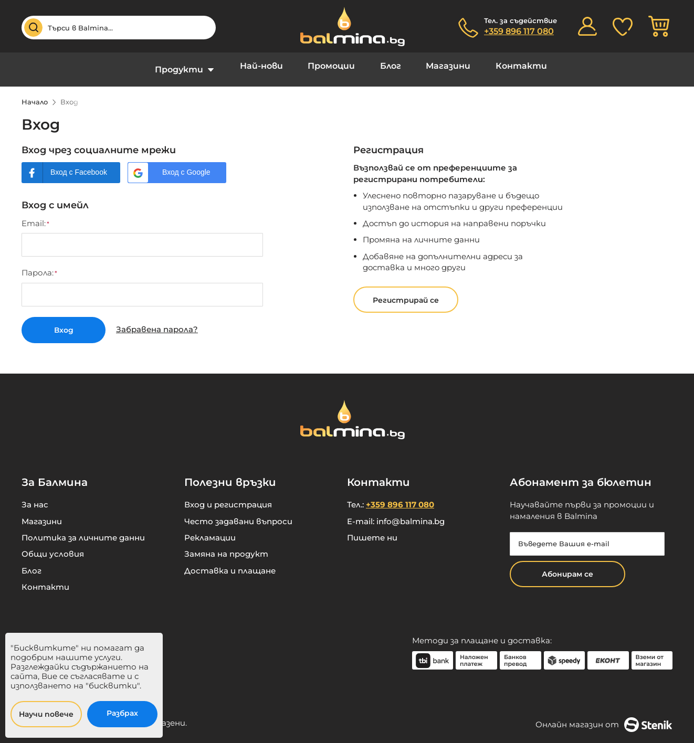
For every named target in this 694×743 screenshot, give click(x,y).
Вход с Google (186, 164)
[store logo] (347, 26)
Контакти (505, 65)
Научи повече (46, 714)
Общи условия (53, 544)
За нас (35, 495)
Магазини (438, 65)
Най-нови (271, 65)
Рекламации (210, 528)
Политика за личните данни (83, 528)
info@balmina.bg (410, 511)
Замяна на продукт (226, 544)
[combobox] (119, 27)
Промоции (335, 65)
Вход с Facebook (78, 164)
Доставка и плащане (230, 561)
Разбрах (122, 713)
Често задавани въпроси (238, 511)
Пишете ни (372, 528)
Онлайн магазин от (603, 714)
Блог (387, 65)
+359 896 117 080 (519, 31)
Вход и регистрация (228, 495)
